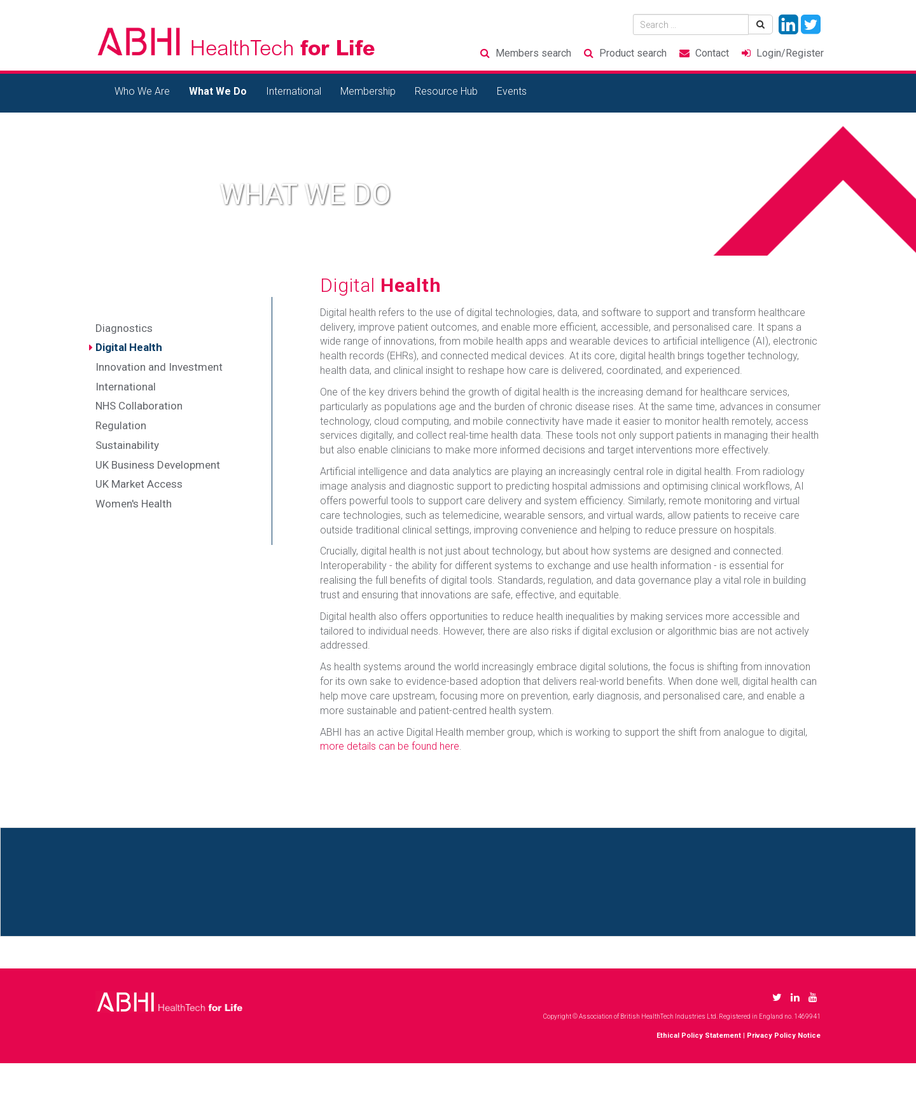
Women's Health (133, 503)
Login (790, 53)
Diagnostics (124, 328)
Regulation (120, 425)
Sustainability (127, 445)
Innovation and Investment (159, 367)
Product (633, 53)
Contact (712, 53)
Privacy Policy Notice (784, 1035)
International (293, 91)
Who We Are (142, 91)
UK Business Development (157, 464)
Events (512, 91)
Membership (368, 91)
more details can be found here (389, 746)
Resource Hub (446, 91)
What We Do (218, 91)
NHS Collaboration (139, 405)
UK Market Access (139, 484)
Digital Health (128, 347)
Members (533, 53)
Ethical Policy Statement (698, 1035)
